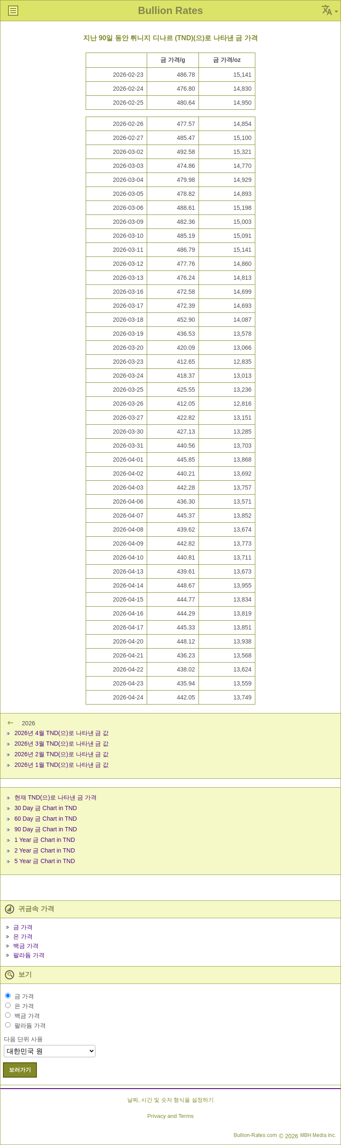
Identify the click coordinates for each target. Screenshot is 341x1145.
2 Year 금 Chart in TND (44, 850)
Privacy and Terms (170, 1116)
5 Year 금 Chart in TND (44, 861)
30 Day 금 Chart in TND (45, 808)
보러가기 (20, 1070)
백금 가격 (26, 945)
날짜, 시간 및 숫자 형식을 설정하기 (170, 1100)
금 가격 (23, 927)
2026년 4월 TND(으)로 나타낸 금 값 (61, 733)
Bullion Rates (170, 10)
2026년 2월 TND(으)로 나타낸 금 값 (61, 754)
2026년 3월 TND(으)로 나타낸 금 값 (61, 743)
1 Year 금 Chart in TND (44, 839)
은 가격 (23, 936)
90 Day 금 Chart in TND (45, 829)
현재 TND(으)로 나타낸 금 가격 (55, 797)
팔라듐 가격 (29, 955)
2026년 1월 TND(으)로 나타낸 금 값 (61, 764)
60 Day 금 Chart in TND (45, 818)
